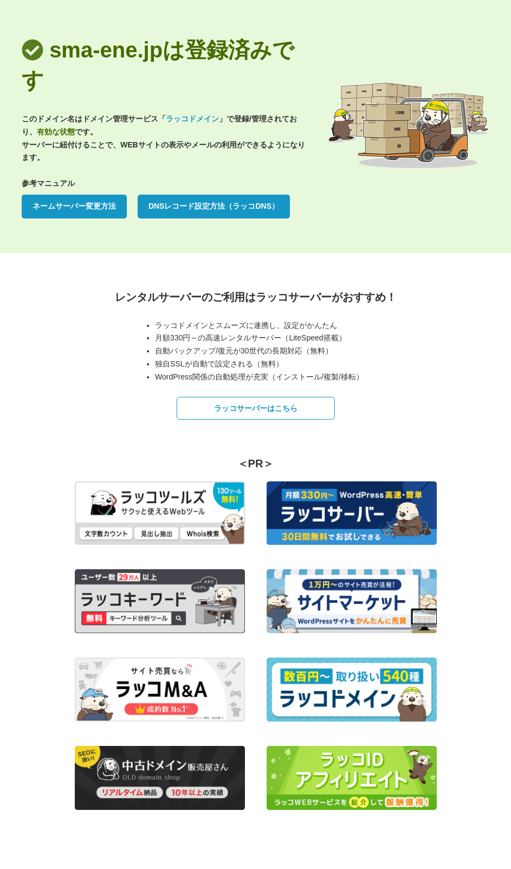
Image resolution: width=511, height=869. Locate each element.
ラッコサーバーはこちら (255, 408)
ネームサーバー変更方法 (74, 206)
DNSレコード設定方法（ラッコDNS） (213, 206)
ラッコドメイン (192, 118)
